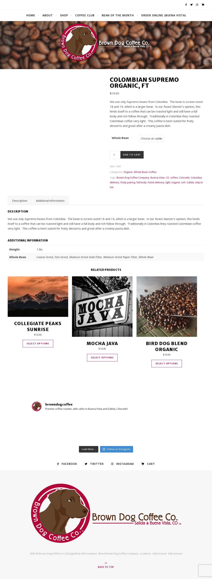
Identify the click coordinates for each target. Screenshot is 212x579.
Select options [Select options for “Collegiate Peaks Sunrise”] (38, 343)
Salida (190, 182)
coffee (174, 177)
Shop (64, 15)
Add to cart (132, 154)
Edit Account (160, 553)
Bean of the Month (118, 15)
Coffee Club (84, 15)
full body (141, 182)
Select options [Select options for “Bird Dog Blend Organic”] (167, 363)
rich (183, 182)
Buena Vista (158, 177)
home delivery (156, 182)
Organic (128, 172)
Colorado (184, 177)
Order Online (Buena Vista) (163, 15)
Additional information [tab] (50, 200)
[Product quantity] (115, 155)
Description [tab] (19, 200)
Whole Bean (120, 138)
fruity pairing (127, 182)
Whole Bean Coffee (145, 172)
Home (30, 15)
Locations (145, 553)
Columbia (196, 177)
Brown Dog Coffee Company (133, 177)
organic (175, 182)
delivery (114, 182)
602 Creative (88, 553)
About (47, 15)
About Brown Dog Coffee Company (118, 553)
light (168, 182)
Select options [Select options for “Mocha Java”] (102, 357)
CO (167, 177)
